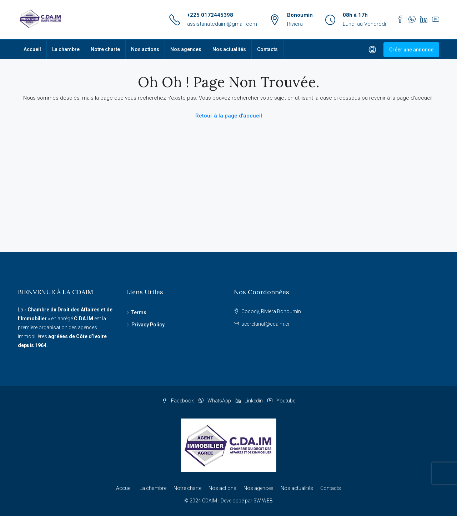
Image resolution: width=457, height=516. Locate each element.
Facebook (178, 401)
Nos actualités (229, 49)
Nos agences (185, 49)
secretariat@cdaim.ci (265, 324)
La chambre (66, 49)
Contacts (267, 49)
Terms (138, 312)
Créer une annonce (411, 49)
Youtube (281, 401)
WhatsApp (215, 401)
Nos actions (145, 49)
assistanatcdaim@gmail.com (222, 24)
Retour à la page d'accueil (228, 115)
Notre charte (105, 49)
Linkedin (250, 401)
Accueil (32, 49)
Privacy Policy (148, 324)
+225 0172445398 (210, 15)
